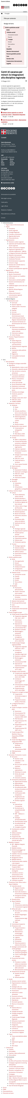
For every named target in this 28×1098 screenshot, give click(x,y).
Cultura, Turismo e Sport (15, 492)
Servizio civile (10, 59)
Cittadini (11, 1052)
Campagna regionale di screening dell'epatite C (18, 1066)
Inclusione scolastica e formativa (21, 597)
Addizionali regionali (17, 1044)
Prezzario (17, 905)
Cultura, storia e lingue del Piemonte (21, 508)
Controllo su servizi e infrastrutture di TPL (17, 876)
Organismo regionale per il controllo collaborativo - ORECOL (17, 250)
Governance (18, 713)
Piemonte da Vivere (8, 1096)
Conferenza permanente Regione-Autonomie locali (19, 319)
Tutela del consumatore (21, 572)
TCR (13, 1046)
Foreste (14, 438)
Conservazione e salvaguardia (19, 430)
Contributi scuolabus (17, 882)
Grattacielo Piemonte (14, 259)
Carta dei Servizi (13, 297)
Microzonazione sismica (21, 972)
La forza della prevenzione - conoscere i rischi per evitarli (16, 1070)
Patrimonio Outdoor (20, 478)
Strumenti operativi (17, 1004)
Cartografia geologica (21, 953)
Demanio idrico (16, 901)
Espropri (14, 310)
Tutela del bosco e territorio (20, 462)
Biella (2, 163)
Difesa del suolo (16, 911)
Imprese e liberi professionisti (17, 1056)
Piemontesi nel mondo (21, 511)
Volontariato (18, 941)
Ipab (9, 46)
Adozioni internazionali (12, 51)
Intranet (3, 218)
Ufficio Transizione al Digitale (17, 248)
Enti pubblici (12, 1054)
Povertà (10, 37)
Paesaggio (15, 480)
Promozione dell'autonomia (19, 590)
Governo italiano (5, 1)
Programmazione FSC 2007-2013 (21, 731)
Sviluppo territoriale (17, 1014)
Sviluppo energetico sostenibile (17, 1017)
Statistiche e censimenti (18, 387)
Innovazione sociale (13, 35)
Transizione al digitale (18, 1035)
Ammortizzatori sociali (21, 823)
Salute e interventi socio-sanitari (20, 593)
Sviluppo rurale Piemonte (19, 673)
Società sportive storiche (19, 534)
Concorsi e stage (13, 263)
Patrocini (11, 288)
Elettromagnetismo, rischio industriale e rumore (20, 419)
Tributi (10, 1037)
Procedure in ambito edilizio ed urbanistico (21, 965)
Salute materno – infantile (19, 1000)
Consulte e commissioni (15, 234)
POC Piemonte (19, 720)
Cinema (17, 526)
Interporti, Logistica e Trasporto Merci (17, 868)
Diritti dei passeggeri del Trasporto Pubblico (18, 853)
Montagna (14, 469)
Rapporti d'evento (20, 890)
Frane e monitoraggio (21, 957)
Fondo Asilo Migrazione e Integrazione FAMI (19, 742)
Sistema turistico (19, 549)
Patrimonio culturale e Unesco (21, 517)
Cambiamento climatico (18, 436)
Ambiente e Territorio (14, 404)
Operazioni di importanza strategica (21, 626)
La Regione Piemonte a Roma (17, 257)
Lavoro (14, 804)
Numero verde (5, 170)
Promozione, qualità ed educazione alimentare (18, 376)
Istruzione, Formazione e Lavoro (17, 756)
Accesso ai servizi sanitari (19, 983)
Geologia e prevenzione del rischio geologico (19, 950)
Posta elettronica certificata (8, 214)
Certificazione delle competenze (20, 795)
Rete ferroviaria (16, 858)
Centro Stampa (16, 335)
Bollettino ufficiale (14, 272)
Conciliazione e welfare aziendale (18, 832)
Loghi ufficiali (4, 206)
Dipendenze (15, 1002)
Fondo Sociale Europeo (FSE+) (20, 615)
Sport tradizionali (19, 537)
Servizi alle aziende (17, 383)
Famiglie (10, 39)
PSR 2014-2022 (16, 400)
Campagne (12, 1077)
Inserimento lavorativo (21, 600)
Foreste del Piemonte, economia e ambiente (21, 443)
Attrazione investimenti (18, 1023)
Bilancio (14, 349)
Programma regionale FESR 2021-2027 (21, 649)
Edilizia (17, 486)
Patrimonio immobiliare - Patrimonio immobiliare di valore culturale (19, 329)
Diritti (8, 30)
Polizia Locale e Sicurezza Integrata (19, 308)
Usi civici (14, 312)
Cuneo (2, 165)
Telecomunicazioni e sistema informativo (20, 946)
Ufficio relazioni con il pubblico (17, 276)
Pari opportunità (19, 562)
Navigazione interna (17, 859)
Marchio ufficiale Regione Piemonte (16, 290)
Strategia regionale (20, 530)
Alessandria (4, 159)
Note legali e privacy (6, 198)
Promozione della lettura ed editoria (20, 521)
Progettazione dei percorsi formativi (20, 799)
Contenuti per (9, 1050)
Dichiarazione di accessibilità (8, 194)
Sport (13, 528)
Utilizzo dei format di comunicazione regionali (15, 294)
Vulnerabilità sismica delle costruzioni (20, 969)
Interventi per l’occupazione (18, 807)
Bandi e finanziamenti (15, 274)
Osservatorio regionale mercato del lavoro (18, 841)
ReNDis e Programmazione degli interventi (21, 920)
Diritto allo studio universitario (19, 776)
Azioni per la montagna (21, 472)
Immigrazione (18, 570)
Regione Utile (9, 270)
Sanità (10, 981)
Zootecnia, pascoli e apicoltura (17, 395)
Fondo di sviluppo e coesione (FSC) (19, 710)
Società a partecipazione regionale (18, 269)
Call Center (12, 278)
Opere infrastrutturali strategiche (18, 872)
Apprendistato (19, 785)
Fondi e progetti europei (15, 614)
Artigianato (15, 1027)
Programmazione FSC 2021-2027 (21, 723)
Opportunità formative (21, 783)
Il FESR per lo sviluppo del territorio (18, 1086)
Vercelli (12, 165)
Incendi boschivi (19, 938)
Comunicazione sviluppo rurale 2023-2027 (21, 687)
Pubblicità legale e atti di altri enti (18, 286)
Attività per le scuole (20, 774)
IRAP (13, 1042)
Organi (8, 227)
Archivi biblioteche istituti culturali (20, 496)
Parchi (16, 432)
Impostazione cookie (7, 183)
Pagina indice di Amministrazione (15, 225)
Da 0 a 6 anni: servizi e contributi (21, 767)
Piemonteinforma (13, 238)
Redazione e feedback (6, 210)
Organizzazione (10, 240)
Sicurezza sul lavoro (17, 999)
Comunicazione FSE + (20, 629)
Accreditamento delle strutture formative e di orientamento (21, 791)
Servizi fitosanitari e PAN (18, 385)
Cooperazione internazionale (14, 61)
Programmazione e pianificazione (20, 931)
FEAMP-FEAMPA (16, 402)
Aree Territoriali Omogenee (16, 1088)
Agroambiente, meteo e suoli (20, 368)
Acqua (16, 408)
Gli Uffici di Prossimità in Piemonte (18, 1063)
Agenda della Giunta (14, 236)
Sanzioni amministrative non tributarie (16, 283)
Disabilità (9, 49)
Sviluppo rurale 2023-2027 (19, 398)
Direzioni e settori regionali (16, 242)
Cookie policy (4, 202)
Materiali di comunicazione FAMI (20, 750)
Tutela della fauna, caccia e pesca (19, 390)
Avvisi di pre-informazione (18, 622)
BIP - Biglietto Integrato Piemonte (18, 847)
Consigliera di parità (20, 829)
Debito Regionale (16, 341)
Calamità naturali (16, 888)
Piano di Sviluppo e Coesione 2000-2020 (21, 717)
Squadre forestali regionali (19, 977)
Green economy (16, 467)
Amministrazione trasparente (17, 261)
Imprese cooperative (17, 1029)
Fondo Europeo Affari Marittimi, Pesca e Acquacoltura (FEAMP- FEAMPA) (18, 736)
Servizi (5, 1090)
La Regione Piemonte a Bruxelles (18, 253)
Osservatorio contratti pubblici (17, 280)
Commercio (15, 1031)
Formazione (18, 943)
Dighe (16, 924)
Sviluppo (11, 1008)
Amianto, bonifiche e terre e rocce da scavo (21, 412)
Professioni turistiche (20, 551)
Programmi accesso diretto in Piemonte (20, 702)
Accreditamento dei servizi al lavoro (20, 826)
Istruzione (14, 758)
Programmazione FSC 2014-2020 (21, 727)
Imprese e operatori (20, 450)
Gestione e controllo (20, 631)
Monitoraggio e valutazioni (19, 634)
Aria (16, 410)
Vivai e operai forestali (21, 465)
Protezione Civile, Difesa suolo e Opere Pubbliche (17, 885)
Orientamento (15, 837)
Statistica (14, 358)
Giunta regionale (13, 230)
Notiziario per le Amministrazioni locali (18, 315)
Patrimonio (12, 326)
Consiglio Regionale (14, 232)
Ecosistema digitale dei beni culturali (21, 504)
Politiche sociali (11, 32)
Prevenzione (15, 993)
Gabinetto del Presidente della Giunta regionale (17, 245)
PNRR (13, 755)
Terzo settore (11, 44)
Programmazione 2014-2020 (19, 670)
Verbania (12, 163)
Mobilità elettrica (16, 861)
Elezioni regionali (16, 305)
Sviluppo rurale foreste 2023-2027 (21, 456)
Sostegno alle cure (17, 989)
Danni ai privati (19, 892)
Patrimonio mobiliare (17, 333)
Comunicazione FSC (20, 715)
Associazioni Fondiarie (21, 471)
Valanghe (17, 959)
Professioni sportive (20, 543)
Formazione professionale (19, 781)
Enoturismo (18, 556)
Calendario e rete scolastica (19, 763)
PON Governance (16, 753)
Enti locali (14, 303)
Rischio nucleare (19, 425)
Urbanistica (18, 484)
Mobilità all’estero (20, 787)
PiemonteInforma (7, 1094)
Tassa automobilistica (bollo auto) (19, 1039)
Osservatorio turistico (21, 554)
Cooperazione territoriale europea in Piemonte (21, 697)
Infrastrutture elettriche (21, 907)
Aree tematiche (10, 362)
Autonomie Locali (13, 301)
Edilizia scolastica (16, 835)
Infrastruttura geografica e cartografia (21, 489)
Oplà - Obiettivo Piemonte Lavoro (18, 1081)
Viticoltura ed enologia (18, 392)
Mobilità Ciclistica (16, 850)
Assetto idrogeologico (21, 917)
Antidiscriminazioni (20, 568)
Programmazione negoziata (19, 347)
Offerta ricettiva (19, 553)
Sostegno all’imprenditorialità (20, 820)
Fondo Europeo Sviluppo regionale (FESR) (18, 645)
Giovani (17, 564)
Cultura (14, 493)
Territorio (14, 482)
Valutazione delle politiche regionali (19, 351)
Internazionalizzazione (18, 1033)
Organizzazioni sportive (21, 532)
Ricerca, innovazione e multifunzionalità (18, 380)
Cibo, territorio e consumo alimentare (19, 372)
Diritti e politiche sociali (12, 27)
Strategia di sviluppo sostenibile (17, 364)
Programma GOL (16, 838)
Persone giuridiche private (13, 54)
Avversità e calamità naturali (19, 370)
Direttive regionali (20, 802)
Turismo (14, 545)
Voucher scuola (19, 760)
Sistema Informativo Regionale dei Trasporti (18, 879)
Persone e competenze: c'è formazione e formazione (16, 1074)
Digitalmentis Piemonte (15, 1079)
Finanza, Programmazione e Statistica (16, 338)
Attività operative (19, 980)
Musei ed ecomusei (20, 514)
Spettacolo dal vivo (20, 524)
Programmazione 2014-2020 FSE (19, 641)
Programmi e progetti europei (20, 694)
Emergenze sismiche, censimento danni (20, 898)
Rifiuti (16, 423)
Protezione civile (16, 928)
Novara (12, 159)
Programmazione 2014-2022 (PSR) (19, 691)
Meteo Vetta (18, 476)
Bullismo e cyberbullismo (18, 771)
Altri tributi (15, 1048)
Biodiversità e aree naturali (19, 427)
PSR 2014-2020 (19, 459)
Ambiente (14, 406)
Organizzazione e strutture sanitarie (19, 986)
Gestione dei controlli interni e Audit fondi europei (17, 266)
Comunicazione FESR (20, 663)
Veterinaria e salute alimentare (17, 996)
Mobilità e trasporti (14, 844)
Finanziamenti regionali (21, 909)
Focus (10, 1061)
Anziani (10, 42)
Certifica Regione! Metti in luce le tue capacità (18, 1083)
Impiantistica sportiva (21, 539)
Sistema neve (18, 541)
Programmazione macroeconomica (16, 344)
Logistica (17, 939)
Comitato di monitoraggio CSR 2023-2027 (20, 682)
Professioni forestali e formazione (21, 452)
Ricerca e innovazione (18, 1006)
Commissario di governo (18, 926)
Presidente (12, 228)
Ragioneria (15, 354)
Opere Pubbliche (16, 903)
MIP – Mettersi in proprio (19, 816)
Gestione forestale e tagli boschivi (20, 447)
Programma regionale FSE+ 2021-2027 (21, 618)
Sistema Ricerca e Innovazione (17, 1011)
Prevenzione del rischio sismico (18, 961)
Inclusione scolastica (20, 779)
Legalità (8, 64)
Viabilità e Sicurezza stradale (20, 856)
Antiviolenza (18, 566)
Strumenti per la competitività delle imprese (20, 812)
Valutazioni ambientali (21, 415)
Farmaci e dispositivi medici (19, 991)
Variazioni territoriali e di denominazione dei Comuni (19, 323)
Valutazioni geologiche (21, 955)
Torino (11, 161)
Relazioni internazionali (15, 255)
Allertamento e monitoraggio (19, 935)
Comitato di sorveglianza (18, 637)
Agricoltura (12, 366)
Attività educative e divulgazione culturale (21, 500)
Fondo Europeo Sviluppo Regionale (18, 1020)
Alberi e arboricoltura (20, 440)
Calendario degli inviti (21, 655)
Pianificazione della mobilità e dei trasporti (19, 864)
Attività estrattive (17, 1025)
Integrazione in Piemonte (19, 746)
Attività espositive (20, 513)
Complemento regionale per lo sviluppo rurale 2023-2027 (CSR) (21, 676)
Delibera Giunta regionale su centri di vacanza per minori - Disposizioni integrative (13, 114)
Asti (2, 161)
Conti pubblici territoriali (18, 356)
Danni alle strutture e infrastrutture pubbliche (21, 895)
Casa (7, 56)
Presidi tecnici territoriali (18, 974)
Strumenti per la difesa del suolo (21, 914)
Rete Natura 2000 (20, 434)
